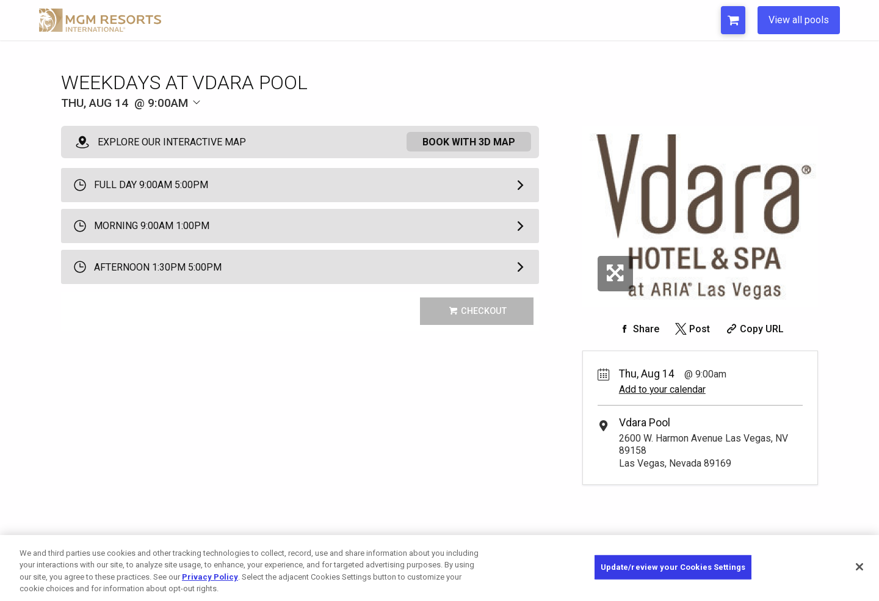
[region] (439, 568)
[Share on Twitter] (691, 329)
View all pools (799, 20)
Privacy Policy (210, 576)
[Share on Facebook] (638, 329)
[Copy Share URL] (753, 329)
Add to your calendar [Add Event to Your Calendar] (662, 389)
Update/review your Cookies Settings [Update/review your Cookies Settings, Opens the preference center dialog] (673, 567)
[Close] (859, 566)
